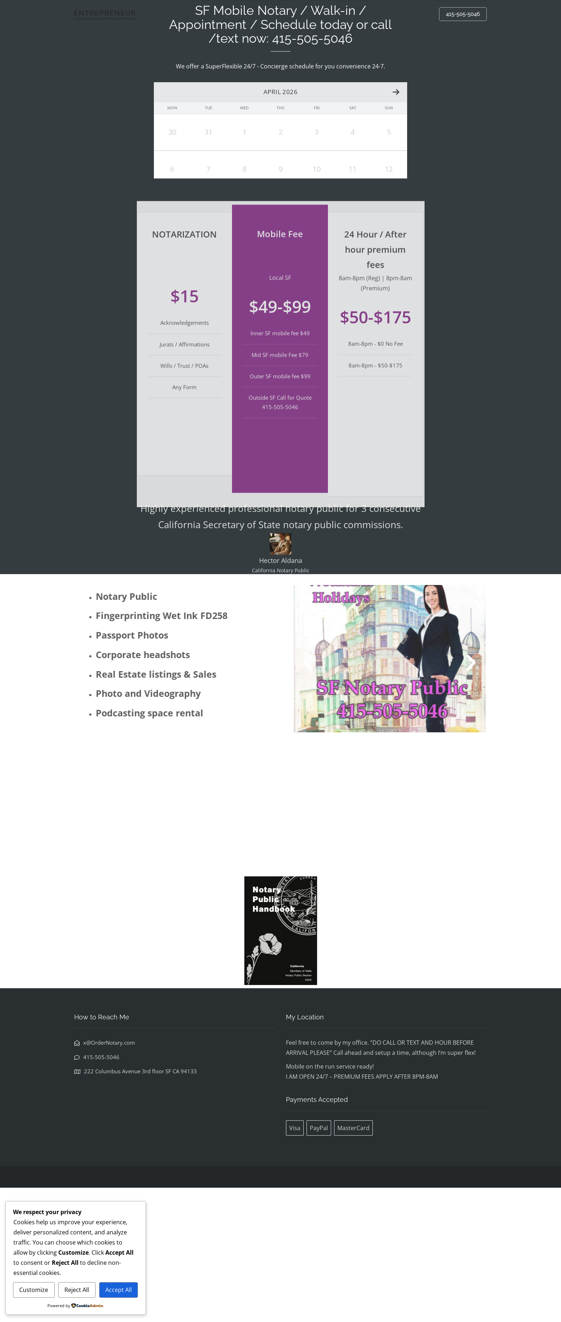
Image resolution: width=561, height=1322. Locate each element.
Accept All (118, 1290)
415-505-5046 (463, 14)
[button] (332, 796)
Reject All (76, 1290)
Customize (33, 1290)
